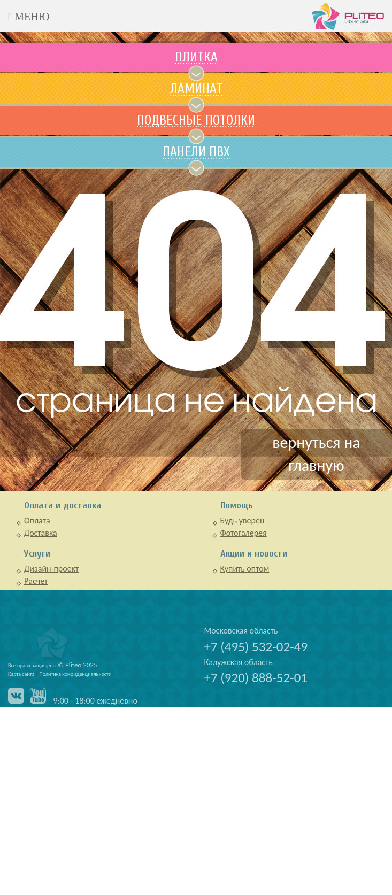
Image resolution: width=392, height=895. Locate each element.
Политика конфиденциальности (76, 673)
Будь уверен (242, 520)
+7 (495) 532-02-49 (256, 646)
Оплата (37, 520)
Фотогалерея (243, 533)
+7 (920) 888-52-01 (256, 677)
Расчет (36, 581)
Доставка (40, 533)
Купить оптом (245, 569)
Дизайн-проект (51, 569)
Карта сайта (21, 673)
